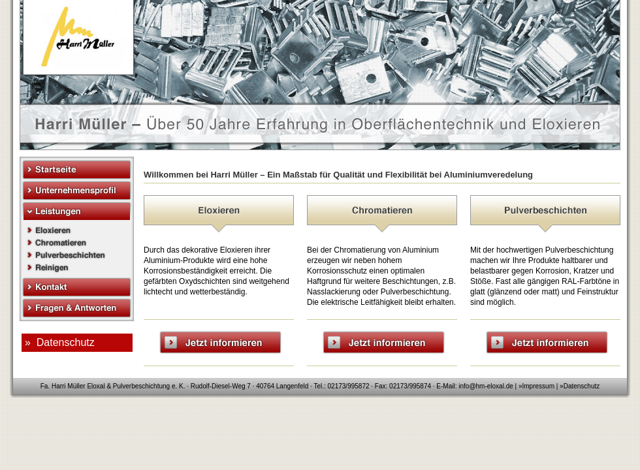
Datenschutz (582, 386)
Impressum (538, 386)
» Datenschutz (60, 342)
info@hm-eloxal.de (485, 386)
